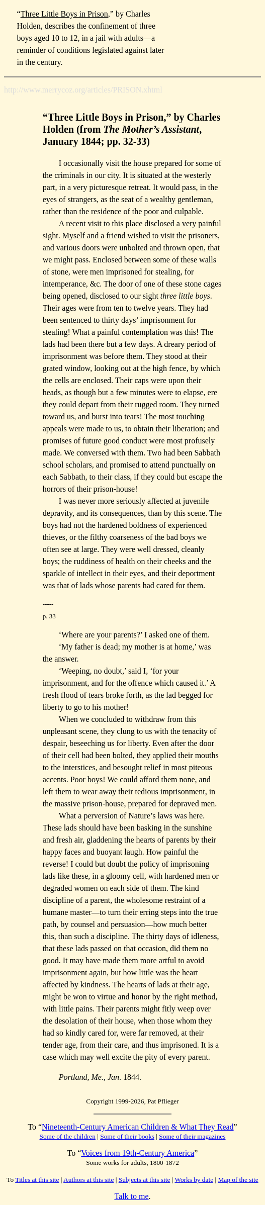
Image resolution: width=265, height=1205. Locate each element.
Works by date (193, 1179)
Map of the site (238, 1179)
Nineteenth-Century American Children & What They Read (138, 1127)
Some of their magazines (192, 1136)
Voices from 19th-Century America (137, 1153)
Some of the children (68, 1136)
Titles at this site (37, 1179)
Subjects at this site (144, 1179)
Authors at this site (88, 1179)
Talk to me (131, 1196)
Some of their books (127, 1136)
